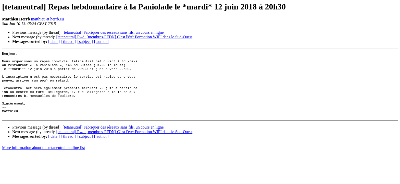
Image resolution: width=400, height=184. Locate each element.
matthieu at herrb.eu (47, 19)
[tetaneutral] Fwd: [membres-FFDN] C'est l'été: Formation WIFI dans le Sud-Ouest (124, 37)
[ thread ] (68, 41)
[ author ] (101, 41)
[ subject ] (85, 41)
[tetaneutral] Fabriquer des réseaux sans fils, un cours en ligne (113, 32)
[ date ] (54, 41)
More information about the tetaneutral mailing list (43, 160)
